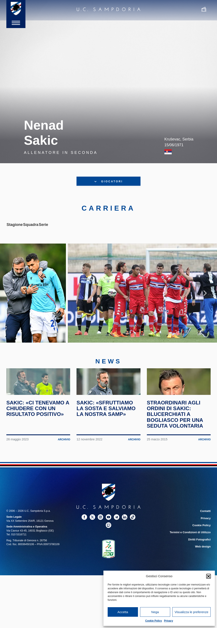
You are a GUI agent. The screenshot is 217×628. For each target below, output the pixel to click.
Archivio (63, 457)
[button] (208, 576)
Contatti (206, 528)
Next (205, 297)
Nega (155, 612)
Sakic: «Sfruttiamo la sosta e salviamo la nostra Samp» (108, 426)
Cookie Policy (153, 620)
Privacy (168, 620)
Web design (203, 562)
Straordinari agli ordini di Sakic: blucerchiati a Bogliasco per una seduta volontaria (176, 431)
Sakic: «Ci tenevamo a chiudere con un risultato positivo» (37, 426)
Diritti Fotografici (200, 555)
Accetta (122, 612)
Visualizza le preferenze (191, 612)
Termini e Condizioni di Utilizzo (191, 549)
